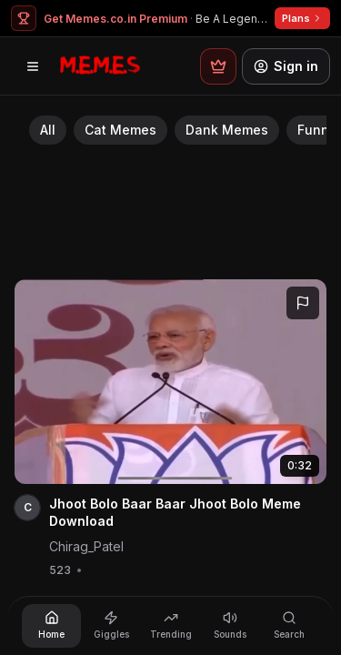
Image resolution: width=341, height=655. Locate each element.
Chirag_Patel (86, 546)
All (47, 129)
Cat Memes (120, 129)
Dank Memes (227, 129)
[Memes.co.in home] (100, 66)
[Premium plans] (218, 66)
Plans (302, 18)
